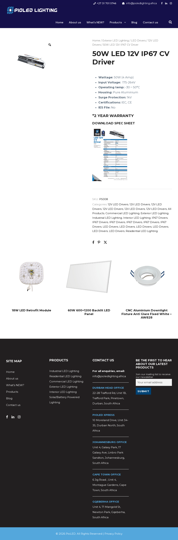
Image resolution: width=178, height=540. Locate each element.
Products (116, 22)
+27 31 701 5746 (106, 3)
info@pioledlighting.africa (141, 3)
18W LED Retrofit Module (31, 310)
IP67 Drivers (160, 217)
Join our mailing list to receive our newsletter (153, 375)
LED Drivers (138, 40)
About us (75, 22)
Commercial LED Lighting (122, 213)
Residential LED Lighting (142, 231)
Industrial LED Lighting (107, 217)
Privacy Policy (113, 533)
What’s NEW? (95, 22)
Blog (134, 22)
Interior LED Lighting (137, 217)
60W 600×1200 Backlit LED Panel (89, 312)
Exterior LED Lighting (115, 40)
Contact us (150, 22)
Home (59, 22)
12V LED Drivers (118, 204)
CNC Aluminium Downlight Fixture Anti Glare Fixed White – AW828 (147, 314)
